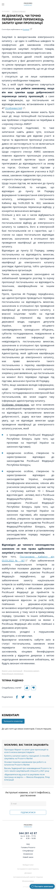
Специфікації (28, 851)
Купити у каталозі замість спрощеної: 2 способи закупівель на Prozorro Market (26, 757)
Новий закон (28, 857)
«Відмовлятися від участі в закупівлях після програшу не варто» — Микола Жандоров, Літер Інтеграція (27, 777)
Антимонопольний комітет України (28, 877)
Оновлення (28, 854)
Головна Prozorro (28, 847)
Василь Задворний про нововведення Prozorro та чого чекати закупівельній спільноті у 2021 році (27, 769)
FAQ (28, 844)
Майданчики (28, 865)
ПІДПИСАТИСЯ (28, 812)
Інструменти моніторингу (28, 869)
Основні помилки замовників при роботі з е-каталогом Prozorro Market (25, 763)
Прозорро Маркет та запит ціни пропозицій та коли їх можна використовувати (26, 751)
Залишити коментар (13, 721)
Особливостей (13, 108)
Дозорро (28, 873)
